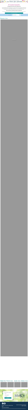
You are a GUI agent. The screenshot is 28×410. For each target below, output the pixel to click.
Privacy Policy (6, 405)
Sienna (5, 8)
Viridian (11, 8)
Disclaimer (3, 405)
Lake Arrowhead (14, 8)
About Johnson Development (5, 407)
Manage (25, 405)
